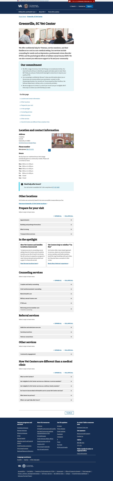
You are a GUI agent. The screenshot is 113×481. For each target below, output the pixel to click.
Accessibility (21, 471)
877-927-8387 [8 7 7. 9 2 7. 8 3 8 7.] (55, 187)
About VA (41, 12)
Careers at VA (40, 444)
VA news (59, 426)
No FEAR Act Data (59, 473)
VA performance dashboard (79, 473)
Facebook (60, 434)
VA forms (39, 426)
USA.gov (68, 473)
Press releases (61, 429)
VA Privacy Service (47, 473)
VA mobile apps (41, 436)
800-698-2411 (80, 443)
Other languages (34, 460)
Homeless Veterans (22, 428)
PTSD (18, 436)
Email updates (61, 431)
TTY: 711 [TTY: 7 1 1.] (79, 445)
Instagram (60, 437)
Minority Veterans (22, 433)
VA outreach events (22, 448)
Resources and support (83, 433)
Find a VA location (82, 453)
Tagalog (26, 460)
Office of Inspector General (72, 471)
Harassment (60, 471)
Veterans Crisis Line (82, 427)
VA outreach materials (43, 447)
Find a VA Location (53, 12)
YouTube (59, 445)
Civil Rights (30, 471)
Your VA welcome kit (43, 449)
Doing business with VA (43, 441)
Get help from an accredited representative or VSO (45, 432)
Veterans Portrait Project (25, 476)
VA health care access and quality (46, 429)
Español (19, 460)
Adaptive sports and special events (25, 442)
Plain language (86, 471)
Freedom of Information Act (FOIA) (45, 471)
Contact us (82, 6)
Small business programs (24, 446)
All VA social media (62, 447)
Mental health (21, 438)
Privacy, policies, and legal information (29, 473)
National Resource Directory (25, 451)
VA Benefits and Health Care (27, 12)
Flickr (58, 442)
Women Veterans (22, 430)
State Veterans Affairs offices (45, 439)
